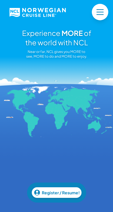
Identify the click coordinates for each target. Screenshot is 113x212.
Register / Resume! (57, 192)
